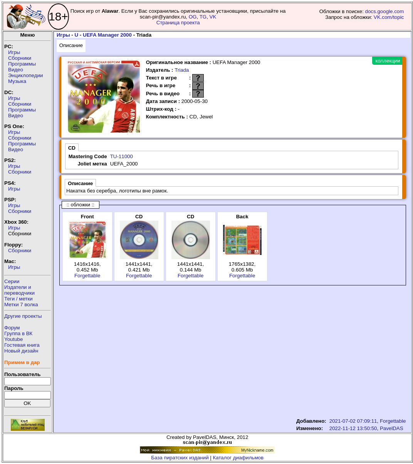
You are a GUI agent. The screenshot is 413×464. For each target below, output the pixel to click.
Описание (71, 45)
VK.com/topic (389, 17)
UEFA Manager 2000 (107, 35)
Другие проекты (23, 316)
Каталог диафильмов (238, 458)
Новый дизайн (21, 351)
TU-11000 (121, 156)
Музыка (17, 81)
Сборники (19, 58)
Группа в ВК (18, 333)
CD (72, 148)
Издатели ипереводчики (19, 290)
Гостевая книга (22, 345)
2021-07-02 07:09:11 (353, 421)
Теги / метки (18, 299)
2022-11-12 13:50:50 (353, 428)
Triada (182, 70)
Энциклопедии (25, 75)
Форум (12, 328)
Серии (11, 281)
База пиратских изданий (179, 458)
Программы (22, 64)
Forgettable (87, 275)
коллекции (387, 61)
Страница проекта (178, 22)
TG (203, 17)
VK (213, 17)
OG (193, 17)
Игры (14, 52)
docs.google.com (384, 11)
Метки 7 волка (21, 304)
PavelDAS (391, 428)
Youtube (13, 339)
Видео (15, 70)
